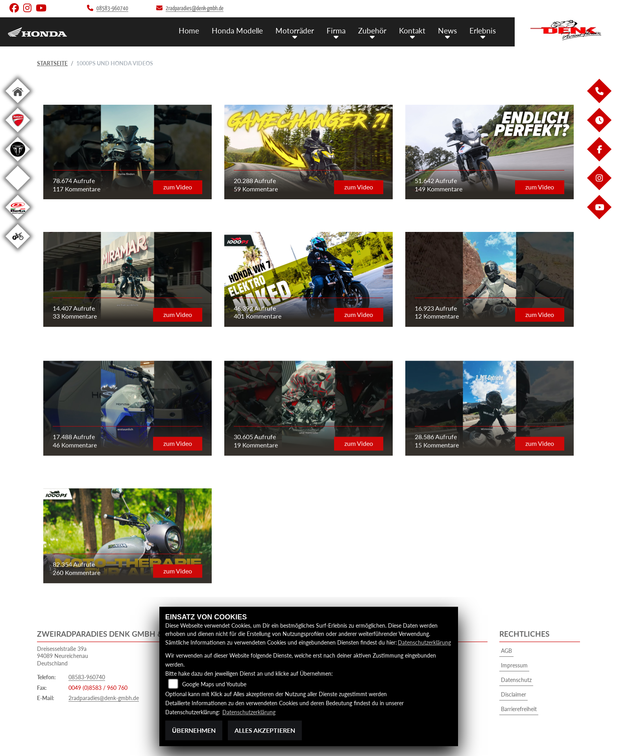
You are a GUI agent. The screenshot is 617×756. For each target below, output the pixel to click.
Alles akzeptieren (265, 730)
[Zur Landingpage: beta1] (17, 220)
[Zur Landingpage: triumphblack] (17, 163)
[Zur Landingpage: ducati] (17, 133)
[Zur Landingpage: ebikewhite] (17, 250)
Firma (336, 30)
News (447, 30)
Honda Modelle (237, 30)
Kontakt (412, 30)
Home (189, 30)
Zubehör (372, 30)
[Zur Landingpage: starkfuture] (17, 191)
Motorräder (294, 30)
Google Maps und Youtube (214, 684)
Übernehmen (194, 730)
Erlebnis (482, 30)
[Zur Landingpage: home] (17, 104)
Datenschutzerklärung (424, 642)
